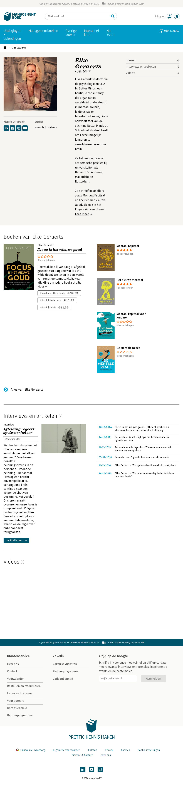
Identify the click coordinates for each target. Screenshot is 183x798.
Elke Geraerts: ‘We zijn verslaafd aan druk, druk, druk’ (145, 465)
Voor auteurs (15, 700)
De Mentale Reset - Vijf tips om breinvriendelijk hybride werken (142, 439)
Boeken (131, 60)
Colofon (92, 750)
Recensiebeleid (17, 708)
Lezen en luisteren (19, 693)
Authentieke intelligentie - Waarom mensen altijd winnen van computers (143, 449)
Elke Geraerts (19, 48)
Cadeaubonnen (63, 678)
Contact (12, 671)
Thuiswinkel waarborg (31, 750)
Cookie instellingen (149, 750)
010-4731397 (171, 30)
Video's (130, 73)
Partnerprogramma (20, 715)
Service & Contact (82, 755)
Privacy (109, 750)
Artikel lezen (14, 540)
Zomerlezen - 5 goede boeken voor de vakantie (142, 457)
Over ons (13, 664)
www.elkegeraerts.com (46, 127)
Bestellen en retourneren (24, 686)
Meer (41, 286)
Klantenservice (18, 656)
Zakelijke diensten (65, 664)
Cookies (125, 750)
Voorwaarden (15, 678)
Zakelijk (58, 656)
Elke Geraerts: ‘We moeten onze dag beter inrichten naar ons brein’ (144, 475)
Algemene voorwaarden (66, 750)
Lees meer (82, 214)
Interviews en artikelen (141, 66)
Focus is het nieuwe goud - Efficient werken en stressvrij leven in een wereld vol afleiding (142, 429)
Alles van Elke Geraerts (27, 389)
